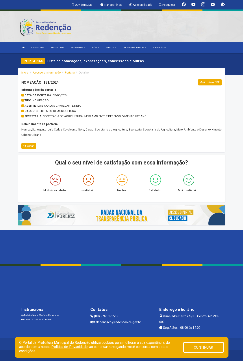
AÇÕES (95, 48)
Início (24, 72)
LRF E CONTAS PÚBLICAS (134, 48)
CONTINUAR (203, 347)
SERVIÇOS (111, 48)
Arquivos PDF (209, 82)
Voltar (29, 145)
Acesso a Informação (47, 72)
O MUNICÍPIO (37, 48)
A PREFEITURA (57, 48)
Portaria (70, 72)
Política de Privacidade (69, 347)
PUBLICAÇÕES (159, 48)
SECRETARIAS (78, 48)
